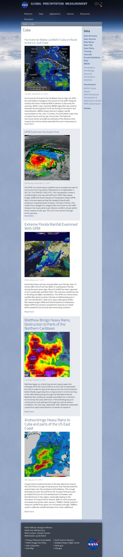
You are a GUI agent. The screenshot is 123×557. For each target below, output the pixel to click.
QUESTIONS (98, 4)
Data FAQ (88, 45)
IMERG (87, 63)
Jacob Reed (41, 535)
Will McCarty (39, 530)
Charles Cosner (43, 533)
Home (25, 24)
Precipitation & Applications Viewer (92, 99)
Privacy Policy (32, 540)
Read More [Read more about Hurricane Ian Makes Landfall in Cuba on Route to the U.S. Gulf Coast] (29, 124)
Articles (87, 108)
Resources (85, 13)
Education (28, 19)
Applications (55, 13)
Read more (29, 311)
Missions (28, 13)
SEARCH (97, 3)
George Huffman (44, 527)
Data (41, 13)
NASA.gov (59, 545)
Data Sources (90, 38)
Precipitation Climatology (89, 69)
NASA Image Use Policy (36, 542)
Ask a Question (32, 545)
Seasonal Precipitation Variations (89, 76)
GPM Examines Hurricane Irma (42, 132)
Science (70, 13)
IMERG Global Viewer (90, 90)
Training (87, 51)
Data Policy (89, 48)
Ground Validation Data (92, 59)
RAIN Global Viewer (92, 103)
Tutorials (88, 54)
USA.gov (58, 548)
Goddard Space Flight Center (67, 542)
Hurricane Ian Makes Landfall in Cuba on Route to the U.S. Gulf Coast (51, 41)
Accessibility (45, 540)
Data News (89, 41)
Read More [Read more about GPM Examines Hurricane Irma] (29, 216)
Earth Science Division (64, 540)
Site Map (30, 548)
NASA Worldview (91, 94)
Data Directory (90, 35)
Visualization (90, 84)
